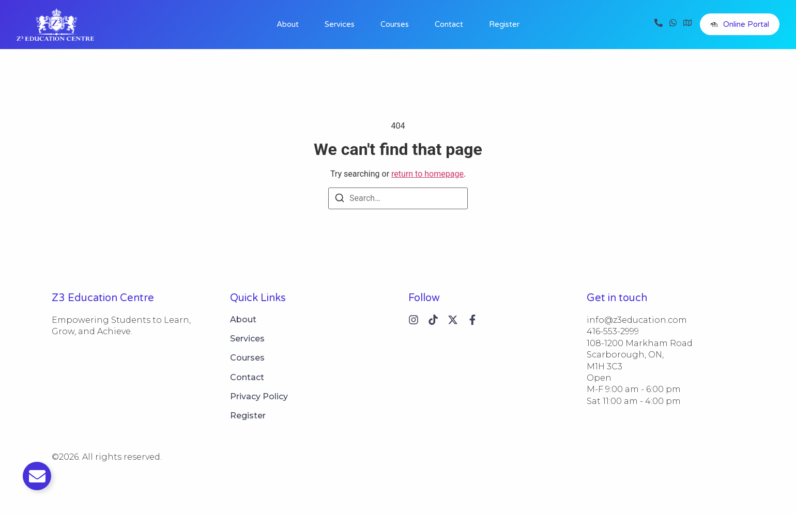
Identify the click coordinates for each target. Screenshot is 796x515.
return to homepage (427, 174)
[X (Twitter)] (453, 320)
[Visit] (687, 24)
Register (504, 24)
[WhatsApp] (673, 24)
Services (340, 24)
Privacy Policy (259, 396)
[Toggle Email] (37, 476)
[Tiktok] (433, 320)
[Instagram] (413, 320)
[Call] (658, 24)
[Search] (339, 200)
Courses (394, 24)
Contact (449, 24)
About (288, 24)
